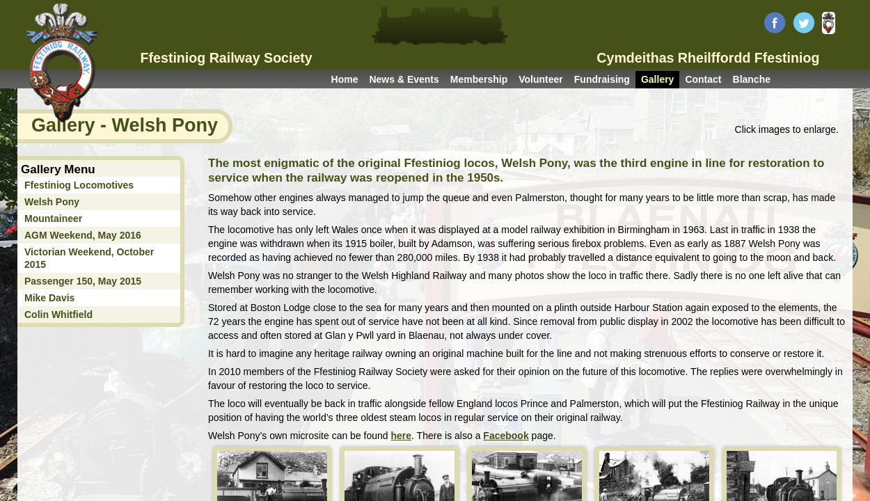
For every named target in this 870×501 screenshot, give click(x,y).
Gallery (657, 79)
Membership (478, 79)
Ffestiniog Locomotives (79, 185)
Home (344, 79)
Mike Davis (49, 297)
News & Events (403, 79)
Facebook (505, 435)
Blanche (751, 79)
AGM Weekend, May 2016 (82, 235)
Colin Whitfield (58, 314)
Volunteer (541, 79)
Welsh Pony (51, 201)
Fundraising (602, 79)
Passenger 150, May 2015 (82, 281)
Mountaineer (53, 218)
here (401, 435)
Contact (703, 79)
